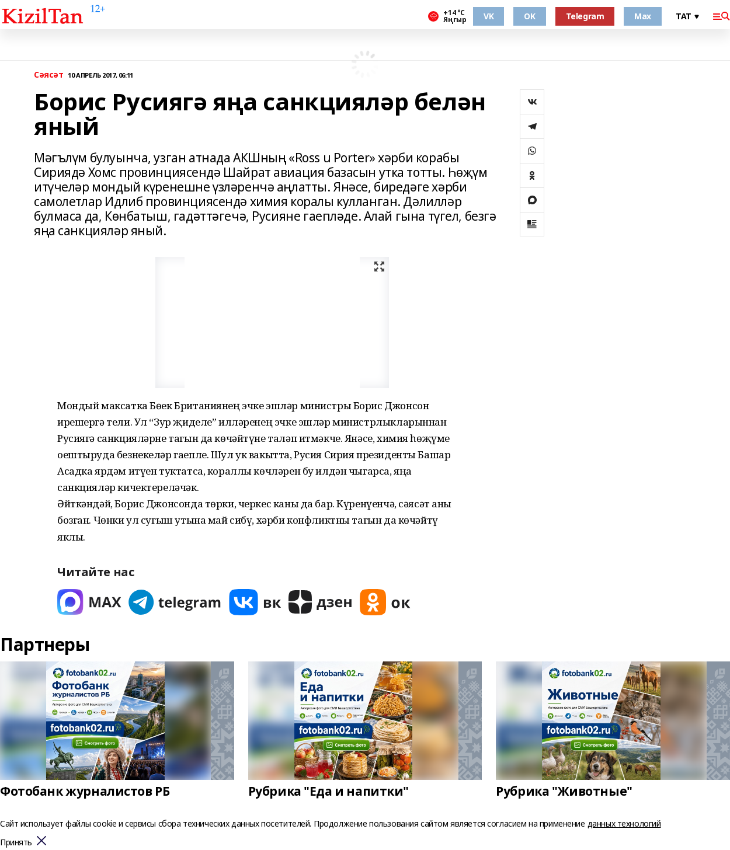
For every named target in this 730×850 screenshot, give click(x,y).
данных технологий (624, 823)
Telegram (585, 16)
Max (642, 16)
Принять (16, 843)
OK (529, 16)
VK (488, 16)
